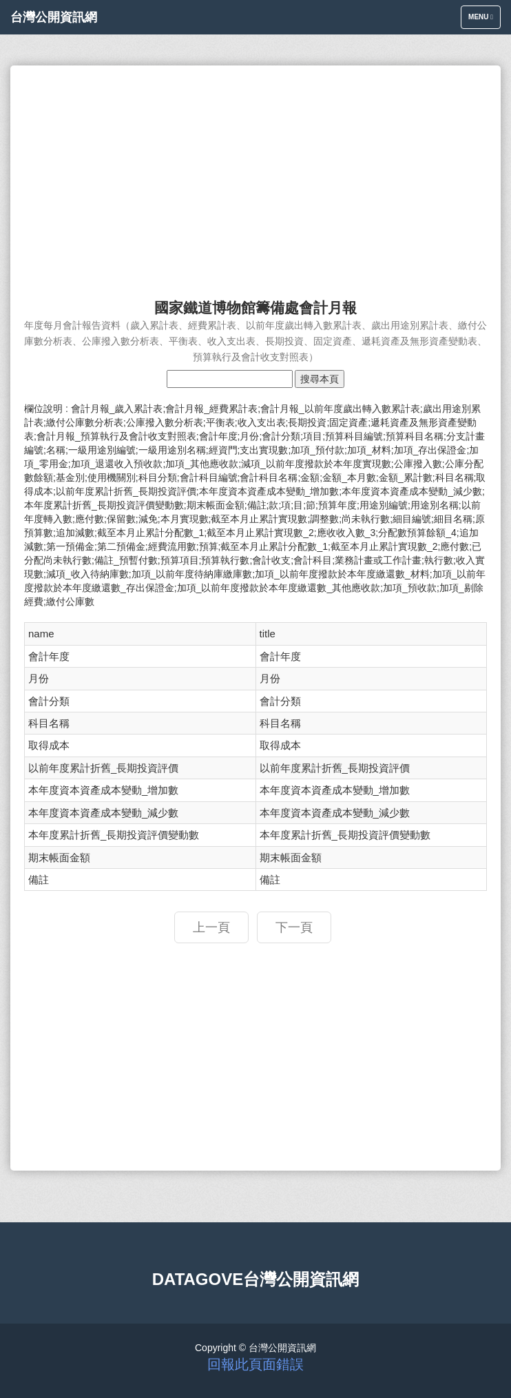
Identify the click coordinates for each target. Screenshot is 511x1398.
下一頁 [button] (294, 927)
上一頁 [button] (211, 927)
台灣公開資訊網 (53, 17)
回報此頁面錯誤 (255, 1364)
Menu (484, 20)
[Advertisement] (255, 175)
